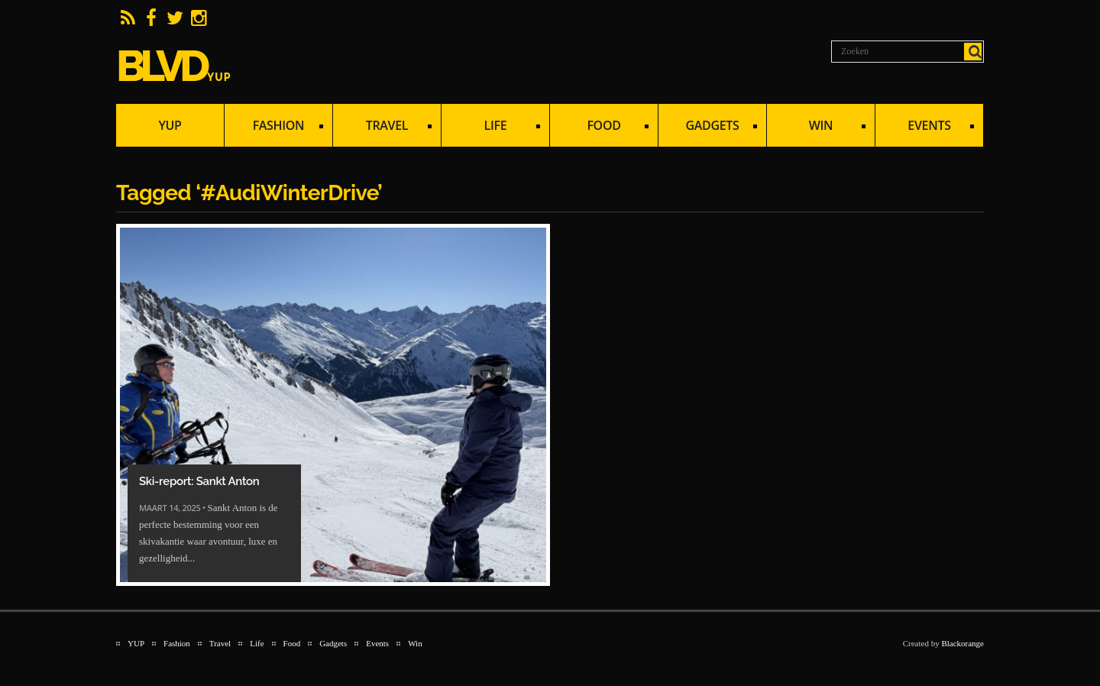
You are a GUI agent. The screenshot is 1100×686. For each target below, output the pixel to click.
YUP (169, 125)
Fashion (274, 127)
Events (924, 127)
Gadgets (707, 127)
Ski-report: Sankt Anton (199, 481)
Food (599, 127)
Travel (382, 127)
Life (491, 127)
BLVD (173, 65)
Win (816, 127)
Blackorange (962, 643)
